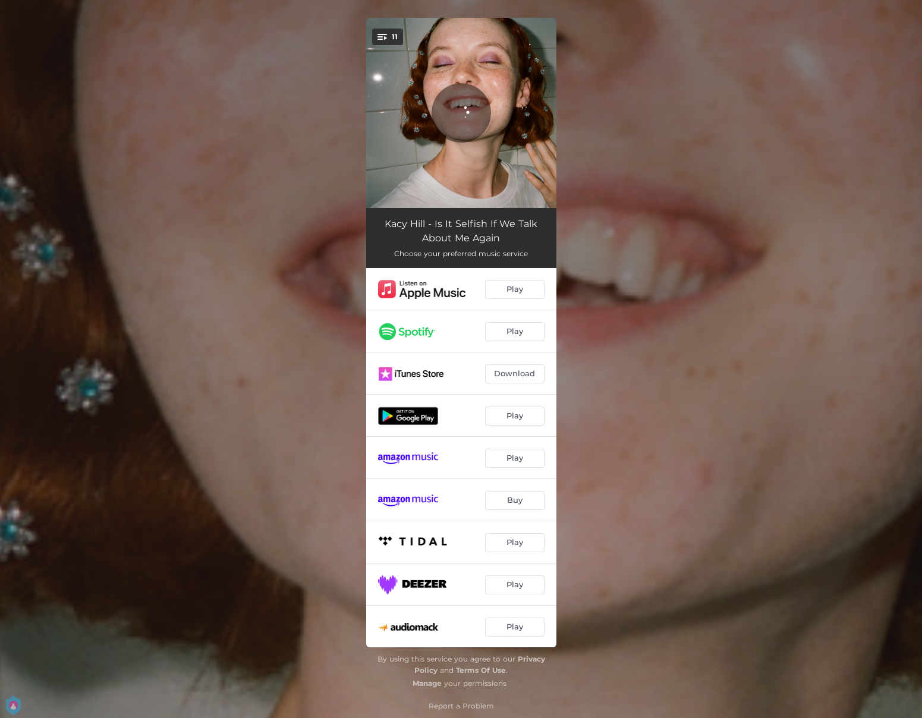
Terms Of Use (481, 670)
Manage (427, 683)
